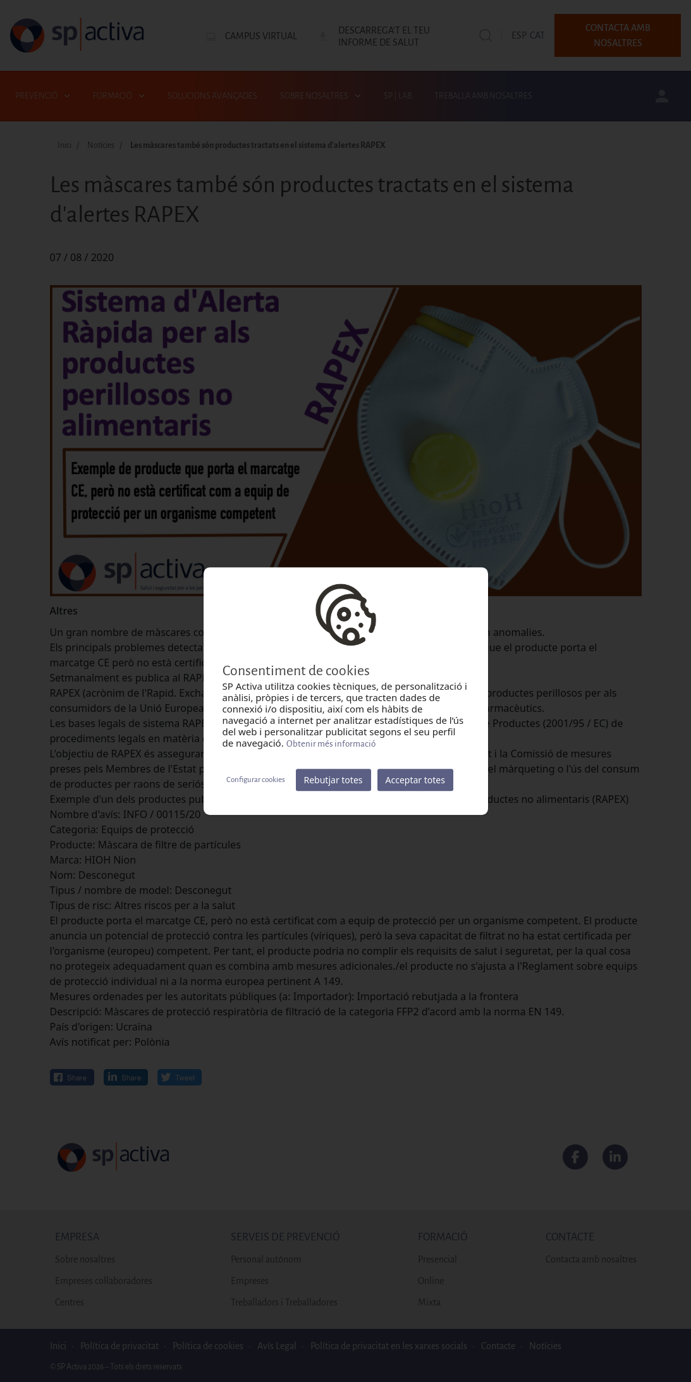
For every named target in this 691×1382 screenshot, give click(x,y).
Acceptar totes (415, 780)
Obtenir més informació (331, 744)
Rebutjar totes (333, 780)
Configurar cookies (255, 780)
